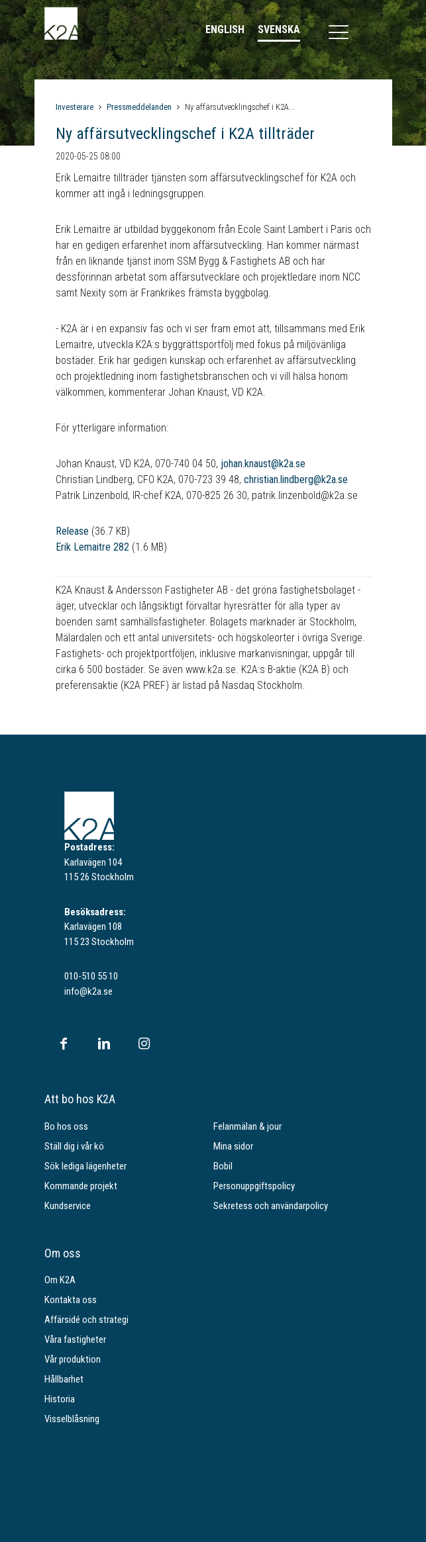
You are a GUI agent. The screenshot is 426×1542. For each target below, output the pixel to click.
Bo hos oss (66, 1126)
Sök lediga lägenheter (85, 1166)
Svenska (279, 29)
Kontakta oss (70, 1300)
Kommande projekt (80, 1186)
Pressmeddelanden (139, 107)
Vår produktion (72, 1359)
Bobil (223, 1166)
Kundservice (67, 1206)
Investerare (74, 107)
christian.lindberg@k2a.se (296, 479)
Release (72, 531)
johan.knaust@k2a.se (263, 463)
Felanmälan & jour (247, 1126)
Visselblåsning (71, 1419)
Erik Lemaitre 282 (92, 547)
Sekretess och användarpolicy (270, 1206)
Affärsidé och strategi (86, 1320)
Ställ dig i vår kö (74, 1146)
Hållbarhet (63, 1379)
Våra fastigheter (75, 1339)
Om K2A (60, 1280)
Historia (59, 1399)
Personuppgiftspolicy (254, 1186)
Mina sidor (233, 1146)
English (224, 29)
